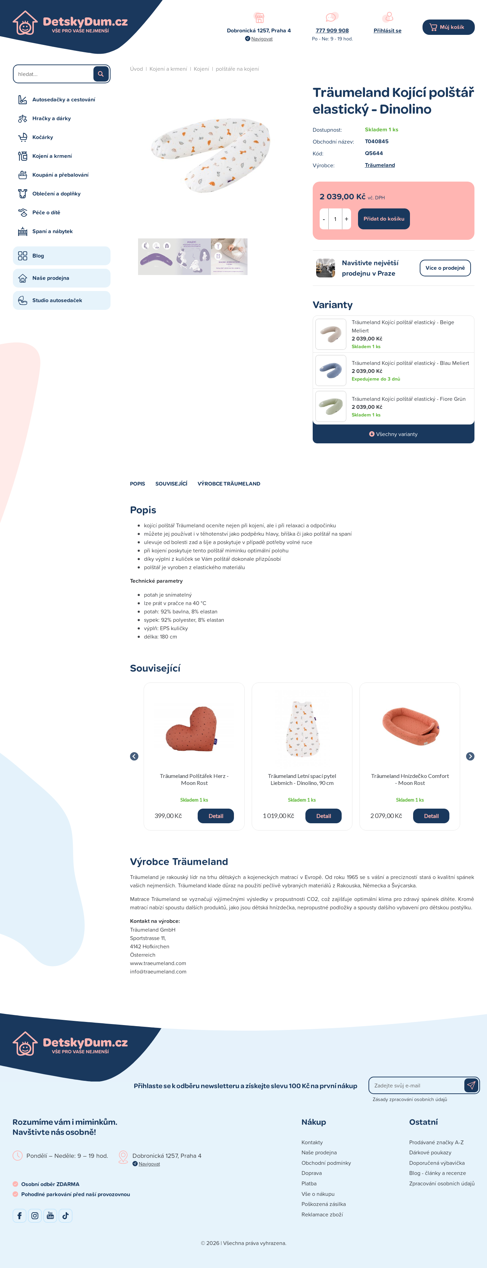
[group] (194, 756)
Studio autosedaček (57, 300)
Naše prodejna (50, 278)
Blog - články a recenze (437, 1173)
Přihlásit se (388, 30)
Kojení (201, 68)
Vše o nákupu (318, 1194)
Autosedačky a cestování (63, 100)
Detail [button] (215, 815)
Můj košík (452, 27)
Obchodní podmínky (326, 1163)
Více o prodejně (445, 268)
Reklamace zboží (322, 1214)
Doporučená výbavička (437, 1163)
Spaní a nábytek (52, 231)
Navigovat (262, 38)
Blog (38, 256)
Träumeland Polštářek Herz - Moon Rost (194, 779)
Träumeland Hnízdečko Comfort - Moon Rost (410, 779)
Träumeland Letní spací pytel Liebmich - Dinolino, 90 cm (302, 779)
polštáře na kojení (237, 68)
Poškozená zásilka (324, 1204)
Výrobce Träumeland (229, 483)
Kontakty (312, 1142)
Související (171, 483)
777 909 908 (332, 30)
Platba (309, 1183)
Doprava (312, 1173)
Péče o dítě (46, 212)
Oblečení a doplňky (56, 194)
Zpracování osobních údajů (442, 1183)
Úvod (136, 68)
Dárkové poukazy (430, 1152)
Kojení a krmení (52, 156)
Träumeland (380, 165)
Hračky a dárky (51, 118)
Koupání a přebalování (60, 175)
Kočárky (42, 137)
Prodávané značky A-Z (436, 1142)
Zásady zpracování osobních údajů (410, 1099)
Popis (137, 483)
